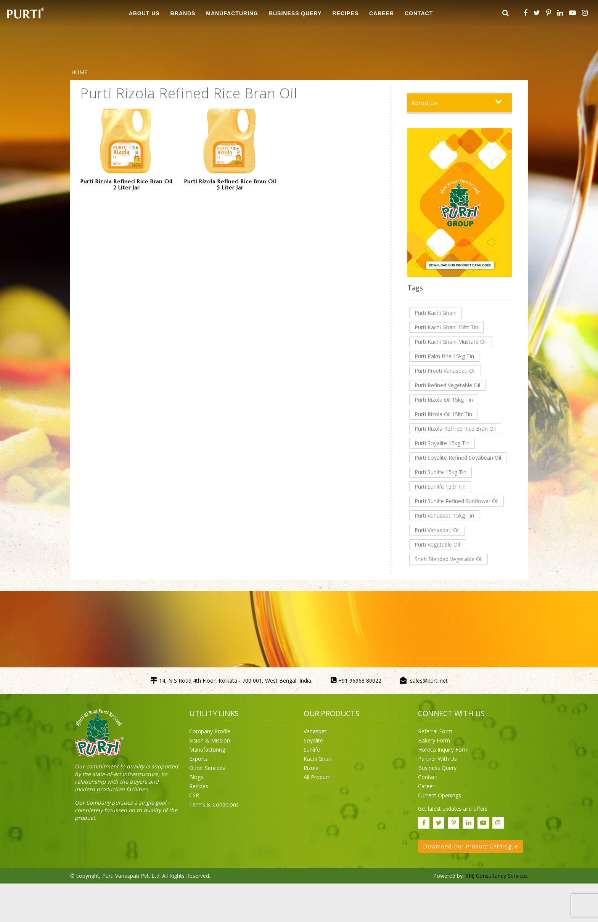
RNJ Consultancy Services (496, 875)
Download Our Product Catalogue (470, 846)
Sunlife (312, 749)
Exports (198, 758)
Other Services (207, 767)
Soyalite (313, 740)
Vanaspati (316, 731)
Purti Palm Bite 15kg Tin (444, 356)
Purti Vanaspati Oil (437, 530)
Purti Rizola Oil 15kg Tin (444, 399)
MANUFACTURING (232, 13)
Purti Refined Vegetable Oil (447, 385)
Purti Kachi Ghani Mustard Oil (451, 341)
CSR (194, 795)
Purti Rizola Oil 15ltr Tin (443, 414)
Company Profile (209, 731)
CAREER (381, 13)
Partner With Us (437, 758)
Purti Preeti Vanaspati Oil (445, 370)
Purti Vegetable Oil (437, 544)
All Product (317, 777)
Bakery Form (434, 740)
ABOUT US (144, 13)
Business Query (295, 13)
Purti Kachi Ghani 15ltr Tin (446, 327)
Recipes (198, 786)
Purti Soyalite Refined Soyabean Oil (458, 457)
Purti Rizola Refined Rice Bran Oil (455, 428)
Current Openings (439, 795)
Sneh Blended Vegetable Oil (448, 559)
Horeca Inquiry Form (443, 749)
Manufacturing (207, 749)
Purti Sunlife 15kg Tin (440, 472)
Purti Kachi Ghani (436, 312)
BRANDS (183, 13)
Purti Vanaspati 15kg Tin (444, 515)
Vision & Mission (209, 740)
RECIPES (345, 13)
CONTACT (419, 13)
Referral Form (435, 731)
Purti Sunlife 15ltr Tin (440, 486)
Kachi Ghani (318, 758)
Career (426, 786)
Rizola (311, 767)
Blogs (196, 777)
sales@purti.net (429, 680)
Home (79, 72)
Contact (427, 777)
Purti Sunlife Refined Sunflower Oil (456, 501)
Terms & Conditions (214, 804)
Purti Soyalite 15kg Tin (442, 443)
